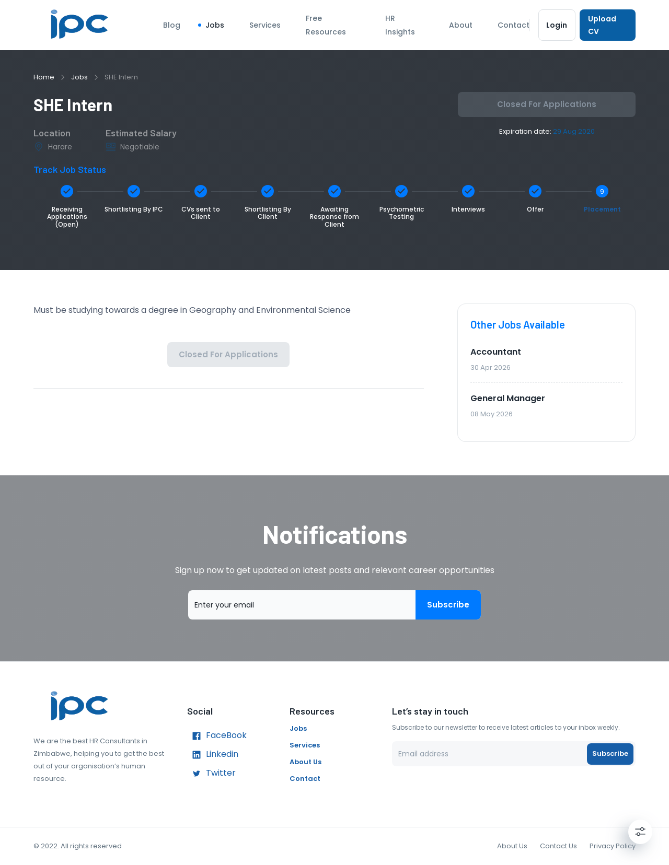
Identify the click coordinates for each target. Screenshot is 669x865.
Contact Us (558, 846)
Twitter (211, 773)
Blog (171, 25)
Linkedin (212, 754)
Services (265, 25)
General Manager (507, 398)
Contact (513, 25)
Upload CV (608, 25)
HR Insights (400, 25)
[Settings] (640, 831)
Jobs (214, 25)
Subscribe (448, 604)
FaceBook (217, 736)
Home (43, 77)
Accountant (495, 352)
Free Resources (326, 25)
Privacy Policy (613, 846)
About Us (305, 762)
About (460, 25)
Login (557, 25)
